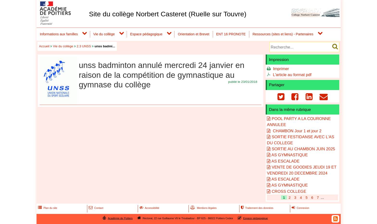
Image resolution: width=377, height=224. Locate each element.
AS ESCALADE (285, 161)
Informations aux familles (59, 34)
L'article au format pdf (292, 75)
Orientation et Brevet (193, 34)
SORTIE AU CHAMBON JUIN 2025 (303, 149)
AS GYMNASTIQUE (289, 155)
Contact (95, 207)
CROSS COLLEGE (289, 191)
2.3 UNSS (84, 46)
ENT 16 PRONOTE (231, 34)
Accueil (44, 46)
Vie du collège (104, 34)
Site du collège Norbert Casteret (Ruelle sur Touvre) (167, 14)
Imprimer (281, 69)
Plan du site (47, 207)
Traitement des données (256, 207)
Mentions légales (203, 207)
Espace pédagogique (146, 34)
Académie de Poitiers (120, 218)
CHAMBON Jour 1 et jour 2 (296, 131)
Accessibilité (148, 207)
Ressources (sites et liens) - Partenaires (282, 34)
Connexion (300, 207)
